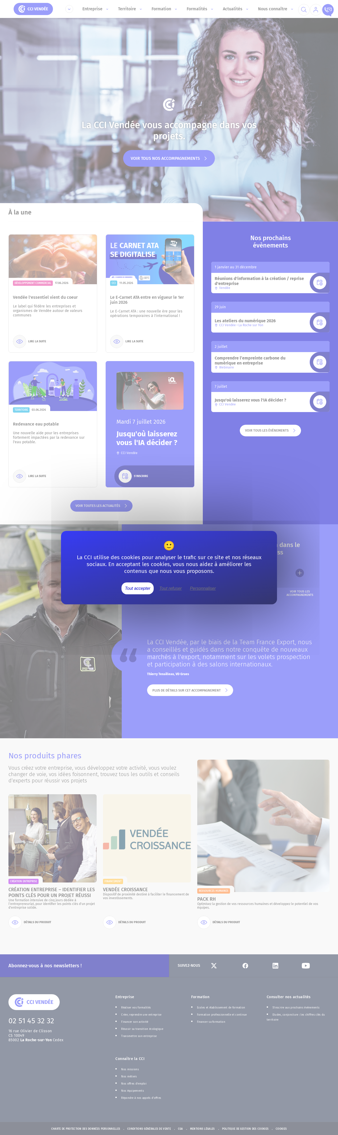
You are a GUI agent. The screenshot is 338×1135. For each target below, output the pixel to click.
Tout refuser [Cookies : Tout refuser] (170, 588)
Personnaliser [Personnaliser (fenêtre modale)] (203, 588)
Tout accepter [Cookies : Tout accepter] (137, 588)
